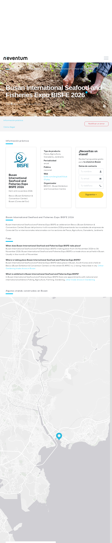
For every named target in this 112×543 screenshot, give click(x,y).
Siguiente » (91, 194)
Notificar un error (96, 124)
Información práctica (13, 120)
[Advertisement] (56, 32)
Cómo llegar (9, 127)
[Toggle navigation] (106, 58)
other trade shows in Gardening (80, 280)
